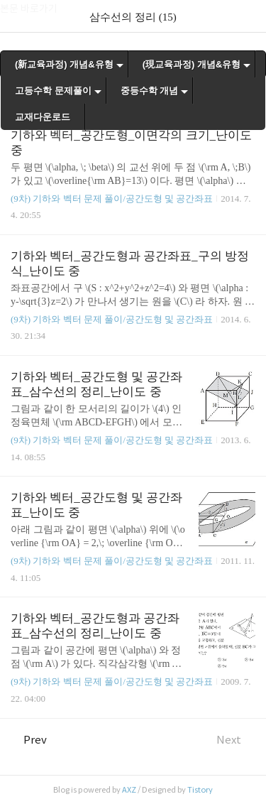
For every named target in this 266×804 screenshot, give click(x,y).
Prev (29, 739)
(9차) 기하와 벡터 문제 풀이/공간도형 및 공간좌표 (112, 198)
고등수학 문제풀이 (53, 90)
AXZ (129, 790)
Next (235, 739)
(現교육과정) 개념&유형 (192, 64)
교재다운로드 (42, 117)
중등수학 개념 (150, 90)
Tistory (200, 790)
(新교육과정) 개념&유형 (64, 64)
